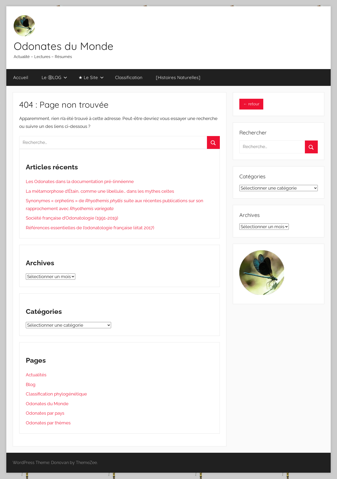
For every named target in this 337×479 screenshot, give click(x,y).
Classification (128, 77)
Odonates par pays (45, 413)
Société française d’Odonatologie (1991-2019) (72, 218)
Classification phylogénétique (56, 394)
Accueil (20, 77)
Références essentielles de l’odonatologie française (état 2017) (90, 227)
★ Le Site (91, 77)
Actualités (36, 374)
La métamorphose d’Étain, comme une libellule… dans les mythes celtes (100, 191)
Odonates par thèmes (48, 422)
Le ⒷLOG (54, 77)
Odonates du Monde (63, 46)
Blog (31, 384)
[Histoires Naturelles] (178, 77)
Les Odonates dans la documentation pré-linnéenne (80, 181)
